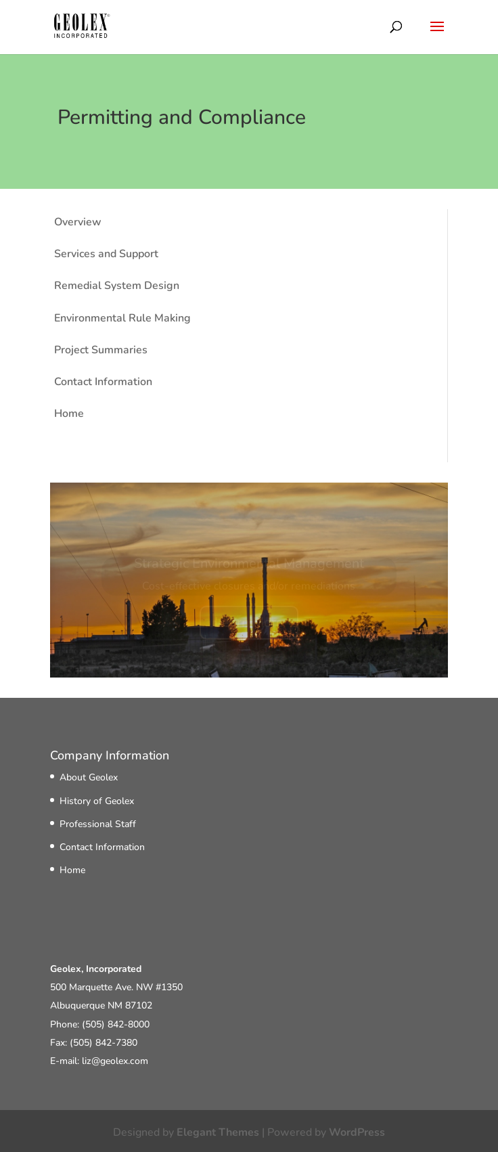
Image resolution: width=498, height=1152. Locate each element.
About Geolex (89, 777)
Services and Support (106, 253)
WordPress (357, 1132)
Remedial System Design (116, 285)
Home (69, 413)
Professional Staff (98, 824)
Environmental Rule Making (122, 318)
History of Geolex (97, 801)
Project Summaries (101, 349)
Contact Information (103, 381)
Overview (77, 222)
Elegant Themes (218, 1132)
